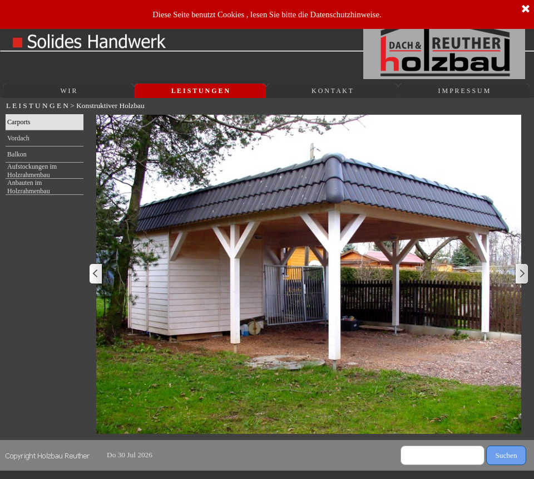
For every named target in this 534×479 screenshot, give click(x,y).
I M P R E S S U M (464, 91)
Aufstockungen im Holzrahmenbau (32, 171)
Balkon (17, 154)
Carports (18, 122)
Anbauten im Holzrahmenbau (28, 187)
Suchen (506, 455)
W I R (68, 91)
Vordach (18, 138)
